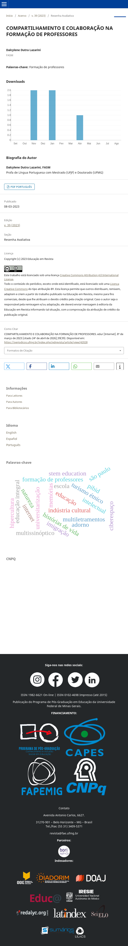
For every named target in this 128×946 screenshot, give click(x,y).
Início (9, 16)
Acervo (22, 16)
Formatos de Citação (19, 350)
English (11, 432)
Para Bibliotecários (17, 408)
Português (13, 445)
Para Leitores (14, 395)
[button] (14, 366)
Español (11, 439)
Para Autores (14, 402)
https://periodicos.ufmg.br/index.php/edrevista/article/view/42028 (46, 342)
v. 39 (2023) (39, 16)
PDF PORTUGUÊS (21, 187)
